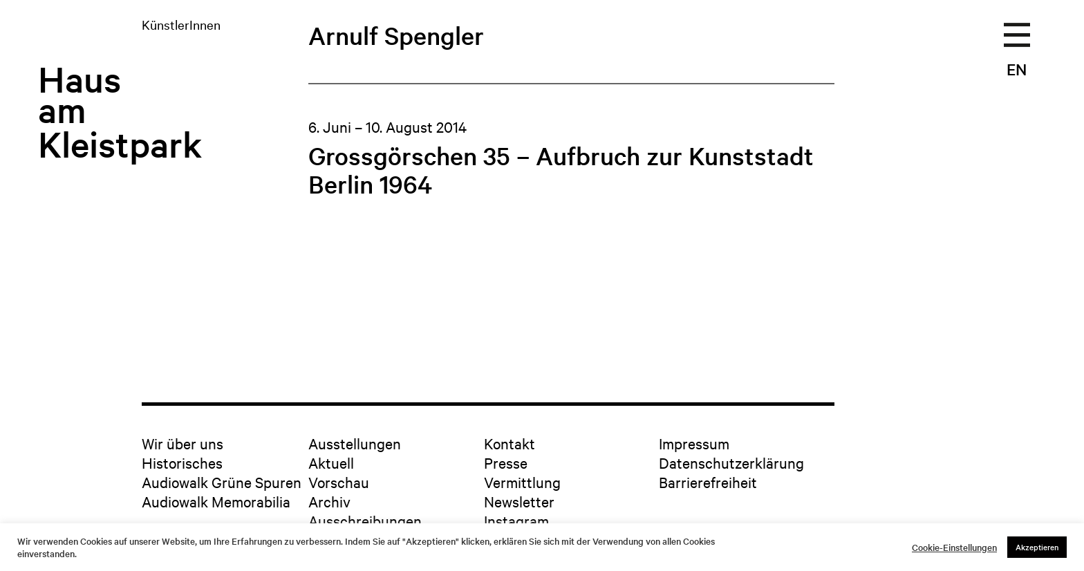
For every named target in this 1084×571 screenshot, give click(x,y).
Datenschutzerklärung (731, 462)
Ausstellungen (354, 443)
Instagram (516, 520)
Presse (505, 462)
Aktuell (331, 462)
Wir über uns (182, 443)
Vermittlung (522, 482)
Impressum (694, 443)
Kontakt (509, 443)
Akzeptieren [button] (1037, 546)
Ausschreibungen (365, 520)
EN (1017, 69)
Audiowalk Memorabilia (216, 501)
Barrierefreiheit (708, 482)
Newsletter (519, 501)
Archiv (329, 501)
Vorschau (338, 482)
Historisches (182, 462)
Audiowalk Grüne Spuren (221, 482)
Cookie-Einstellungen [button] (954, 547)
